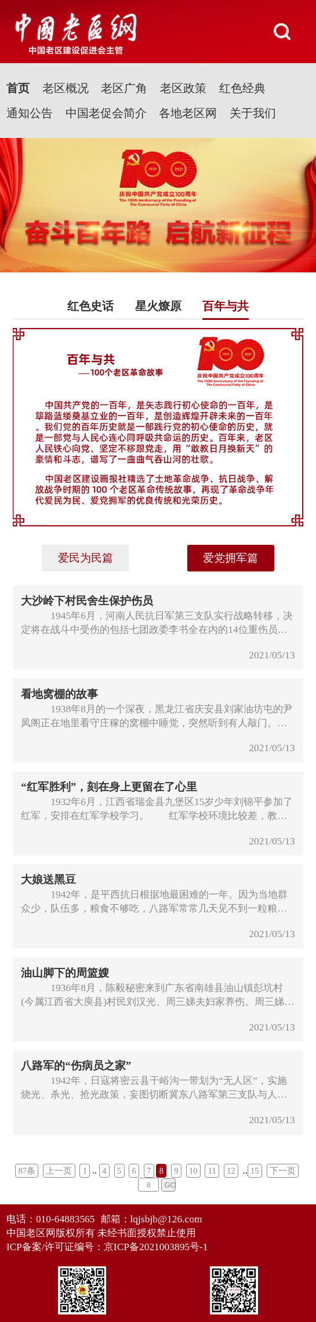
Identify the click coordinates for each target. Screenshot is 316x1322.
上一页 (59, 1170)
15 (254, 1170)
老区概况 (65, 88)
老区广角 (124, 88)
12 (231, 1170)
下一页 (283, 1170)
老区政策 (183, 88)
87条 (27, 1170)
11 (212, 1170)
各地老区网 (188, 113)
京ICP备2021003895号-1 (156, 1246)
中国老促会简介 (106, 113)
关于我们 (253, 113)
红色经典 (242, 88)
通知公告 (29, 113)
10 (193, 1170)
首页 (18, 88)
